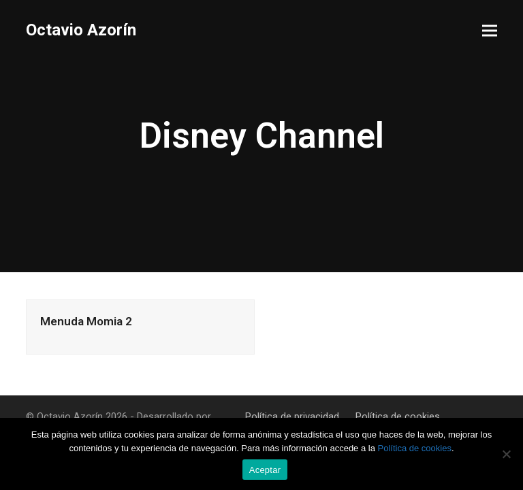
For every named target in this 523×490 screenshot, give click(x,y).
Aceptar (265, 470)
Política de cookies (397, 416)
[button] (489, 31)
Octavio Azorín (81, 29)
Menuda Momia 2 (86, 321)
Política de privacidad (292, 416)
